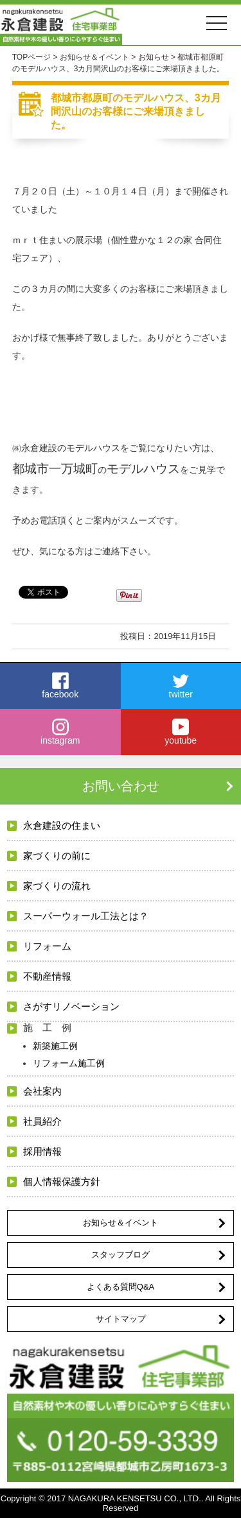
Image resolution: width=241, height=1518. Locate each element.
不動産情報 (47, 976)
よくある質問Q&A (120, 1287)
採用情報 (42, 1151)
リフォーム (47, 946)
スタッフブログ (120, 1254)
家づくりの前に (57, 855)
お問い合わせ (120, 786)
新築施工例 (55, 1046)
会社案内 (42, 1091)
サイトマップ (121, 1319)
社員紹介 (42, 1121)
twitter (181, 685)
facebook (60, 685)
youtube (181, 732)
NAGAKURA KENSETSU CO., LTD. (134, 1498)
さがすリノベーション (71, 1006)
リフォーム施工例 (69, 1063)
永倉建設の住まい (61, 825)
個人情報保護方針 (61, 1181)
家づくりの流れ (57, 885)
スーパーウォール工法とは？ (85, 915)
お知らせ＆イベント (120, 1222)
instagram (60, 732)
